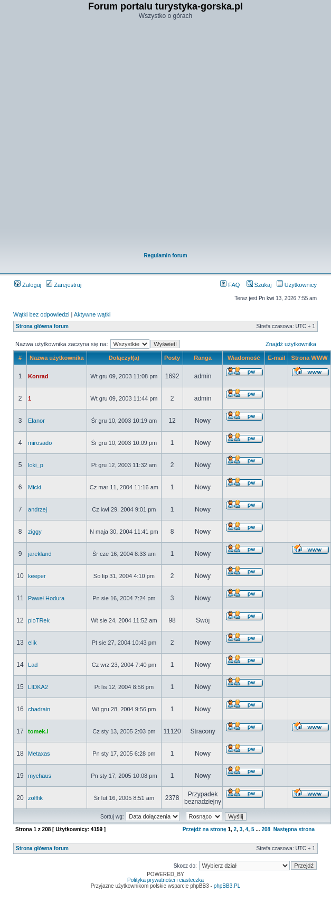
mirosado (40, 443)
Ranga (203, 358)
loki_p (35, 465)
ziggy (35, 531)
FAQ (230, 285)
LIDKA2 (38, 687)
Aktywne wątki (92, 314)
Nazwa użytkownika (57, 358)
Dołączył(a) (124, 358)
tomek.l (38, 731)
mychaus (39, 776)
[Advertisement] (159, 137)
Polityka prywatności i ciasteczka (165, 880)
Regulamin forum (165, 255)
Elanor (36, 420)
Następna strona (294, 829)
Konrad (38, 376)
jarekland (40, 554)
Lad (32, 665)
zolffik (35, 798)
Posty (172, 358)
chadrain (39, 709)
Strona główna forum (42, 326)
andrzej (37, 509)
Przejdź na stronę (204, 829)
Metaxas (39, 753)
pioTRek (39, 620)
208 (265, 829)
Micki (34, 487)
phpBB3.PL (227, 886)
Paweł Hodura (46, 598)
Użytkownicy (297, 285)
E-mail (276, 358)
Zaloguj (27, 285)
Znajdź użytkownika (291, 344)
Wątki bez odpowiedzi (41, 314)
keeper (37, 576)
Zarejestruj (63, 285)
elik (32, 642)
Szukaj (259, 285)
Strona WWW (309, 358)
